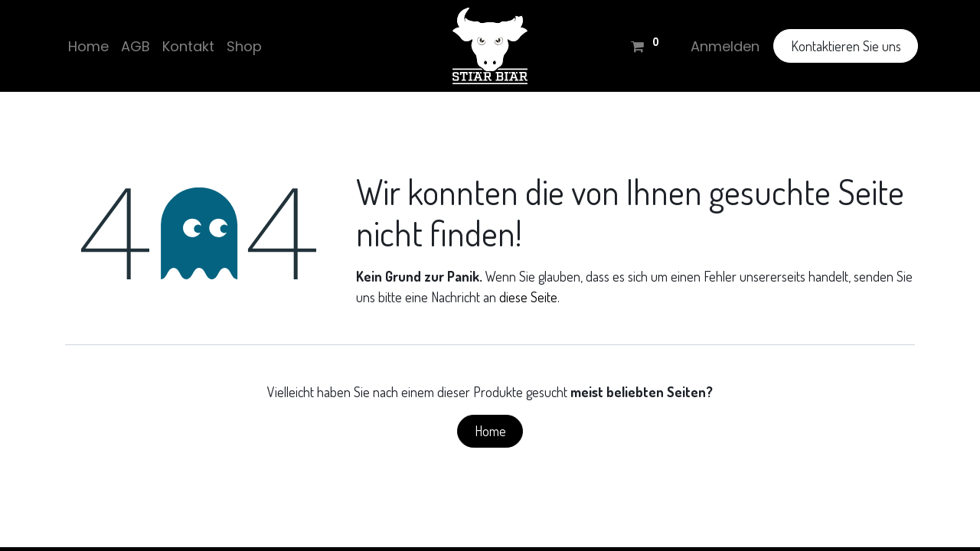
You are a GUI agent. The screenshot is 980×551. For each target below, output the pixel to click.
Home (490, 430)
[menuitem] (91, 46)
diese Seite (528, 297)
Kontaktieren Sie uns (842, 45)
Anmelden (722, 46)
